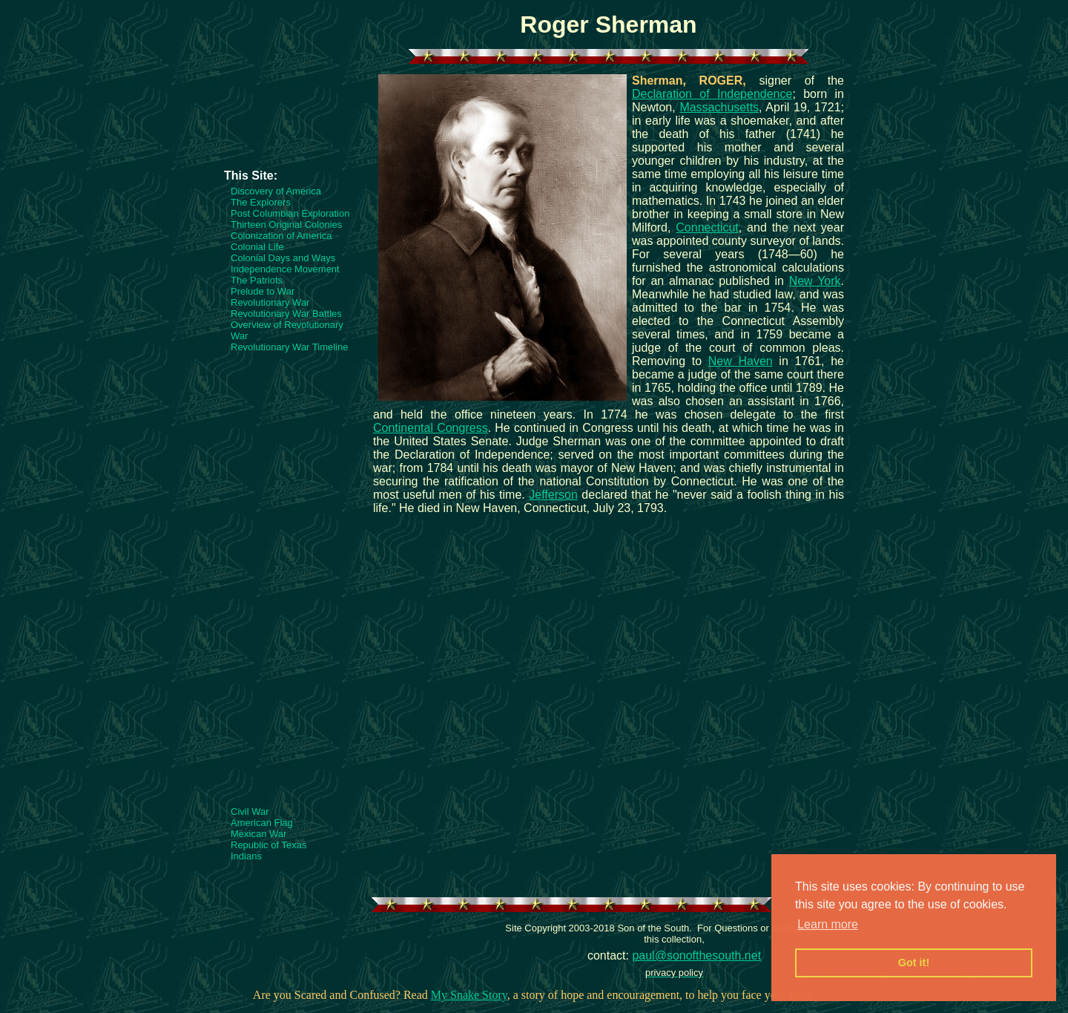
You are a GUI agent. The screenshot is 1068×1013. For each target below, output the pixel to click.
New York (815, 281)
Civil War (250, 811)
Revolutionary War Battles (286, 313)
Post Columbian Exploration (290, 213)
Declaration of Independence (712, 94)
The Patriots (257, 280)
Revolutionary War (270, 302)
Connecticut (707, 227)
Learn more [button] (827, 924)
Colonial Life (257, 246)
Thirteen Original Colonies (286, 224)
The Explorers (261, 202)
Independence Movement (285, 269)
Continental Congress (430, 428)
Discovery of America (276, 191)
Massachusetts (719, 107)
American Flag (262, 822)
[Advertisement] (283, 124)
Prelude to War (262, 291)
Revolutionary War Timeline (289, 347)
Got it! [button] (913, 962)
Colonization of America (281, 235)
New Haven (740, 361)
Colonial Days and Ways (283, 257)
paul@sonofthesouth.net (696, 955)
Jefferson (553, 494)
